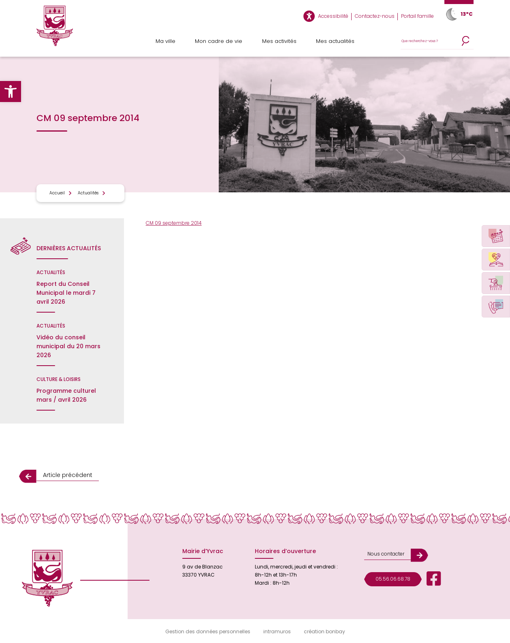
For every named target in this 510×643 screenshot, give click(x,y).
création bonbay (324, 631)
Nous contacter (385, 553)
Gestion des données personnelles (207, 631)
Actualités (88, 193)
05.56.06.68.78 (393, 578)
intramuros (277, 631)
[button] (10, 91)
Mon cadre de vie (218, 41)
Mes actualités (335, 41)
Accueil (57, 193)
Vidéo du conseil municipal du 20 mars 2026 (68, 346)
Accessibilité (333, 16)
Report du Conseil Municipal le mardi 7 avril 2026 (66, 293)
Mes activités (279, 41)
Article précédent (67, 475)
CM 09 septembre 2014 (174, 222)
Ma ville (165, 41)
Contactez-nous (375, 16)
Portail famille (417, 16)
